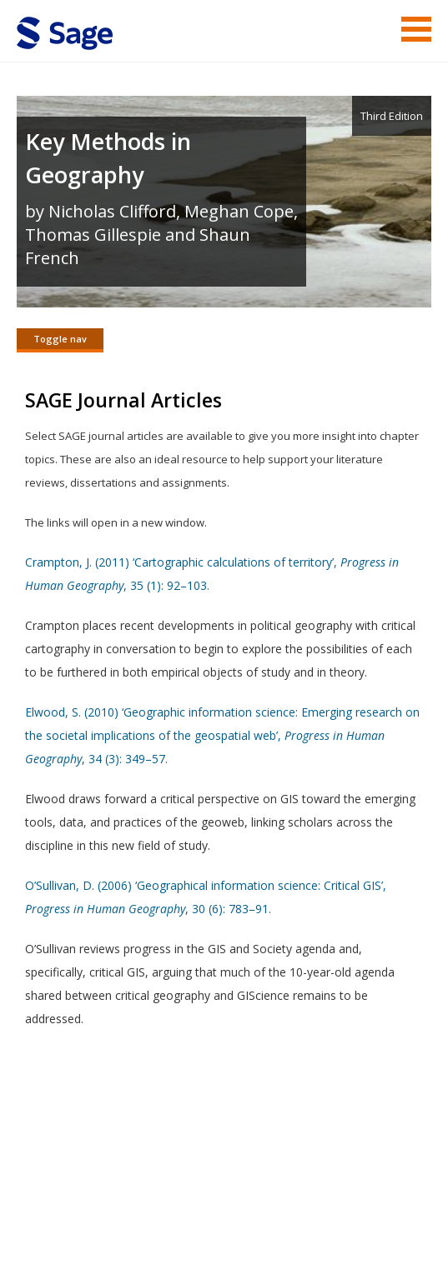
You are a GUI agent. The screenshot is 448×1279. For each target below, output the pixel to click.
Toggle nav (60, 338)
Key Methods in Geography (108, 158)
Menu (416, 29)
